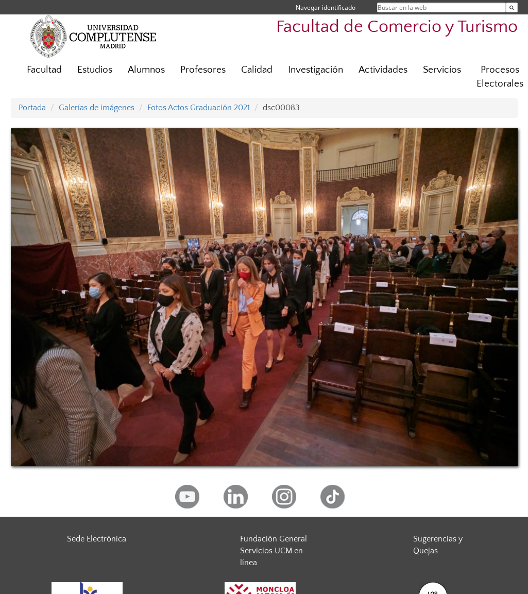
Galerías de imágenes (96, 107)
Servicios (442, 69)
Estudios (94, 69)
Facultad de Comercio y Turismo (397, 27)
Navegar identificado (325, 7)
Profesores (203, 69)
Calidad (256, 69)
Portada (32, 107)
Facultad (44, 69)
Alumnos (146, 69)
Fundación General (273, 539)
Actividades (383, 69)
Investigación (315, 69)
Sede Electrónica (96, 539)
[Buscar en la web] (512, 7)
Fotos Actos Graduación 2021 (198, 107)
